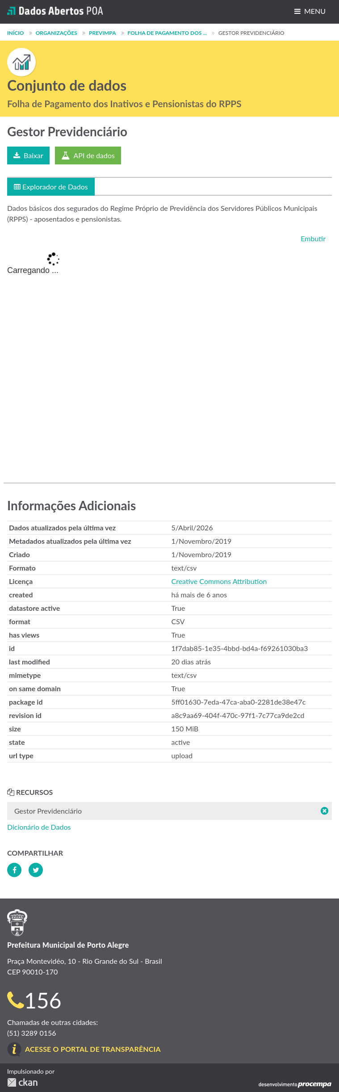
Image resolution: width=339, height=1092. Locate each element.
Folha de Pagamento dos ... (167, 32)
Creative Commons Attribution (219, 581)
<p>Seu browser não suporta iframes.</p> (169, 359)
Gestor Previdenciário (251, 32)
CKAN (22, 1082)
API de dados (88, 155)
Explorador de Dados (51, 186)
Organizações (56, 32)
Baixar (28, 155)
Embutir (312, 238)
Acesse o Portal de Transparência (93, 1049)
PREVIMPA (102, 32)
